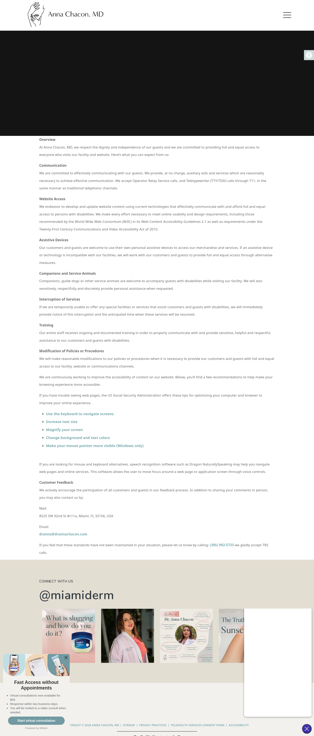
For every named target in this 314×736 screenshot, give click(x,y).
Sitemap (129, 725)
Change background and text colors (78, 437)
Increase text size (62, 421)
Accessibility (239, 725)
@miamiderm (76, 595)
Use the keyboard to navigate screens (80, 413)
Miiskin (44, 728)
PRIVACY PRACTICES (152, 725)
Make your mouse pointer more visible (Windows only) (95, 445)
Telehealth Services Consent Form (197, 725)
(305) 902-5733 (222, 545)
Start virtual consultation (36, 720)
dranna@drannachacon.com (63, 534)
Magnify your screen (65, 429)
